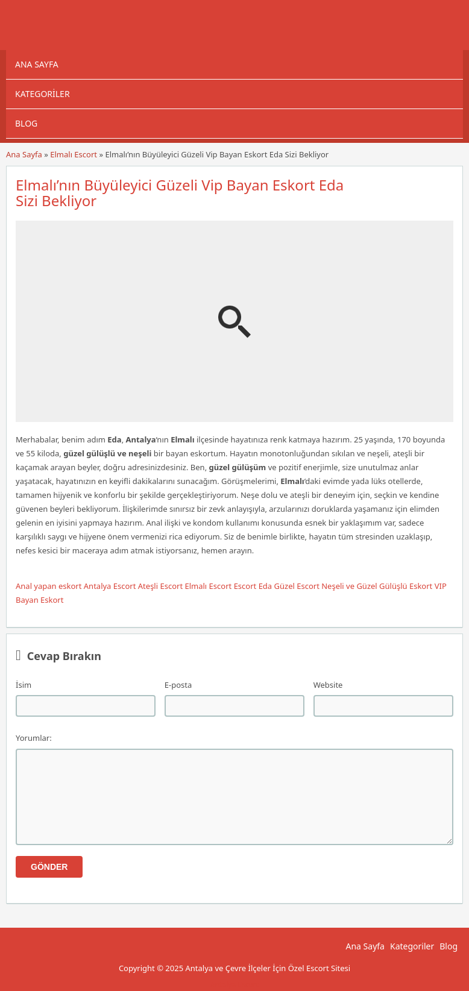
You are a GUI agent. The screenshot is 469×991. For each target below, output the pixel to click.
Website (328, 684)
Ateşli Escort (160, 585)
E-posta (178, 684)
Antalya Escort (110, 585)
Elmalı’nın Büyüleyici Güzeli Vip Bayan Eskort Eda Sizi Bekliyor (180, 192)
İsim (23, 684)
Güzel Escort (296, 585)
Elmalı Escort (73, 154)
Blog (26, 123)
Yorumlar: (34, 737)
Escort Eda (253, 585)
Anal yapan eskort (48, 585)
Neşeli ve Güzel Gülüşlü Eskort (376, 585)
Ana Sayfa (36, 64)
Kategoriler (42, 93)
